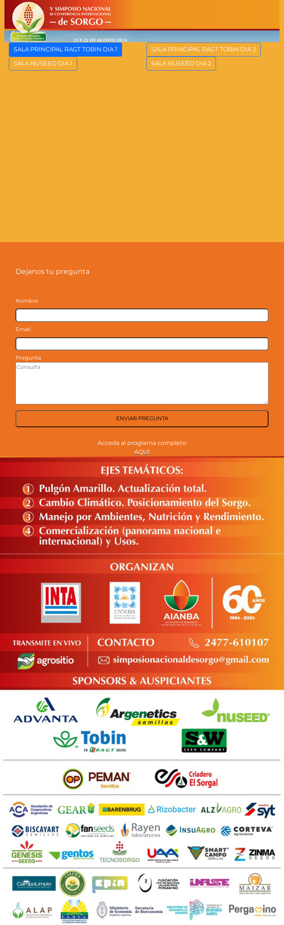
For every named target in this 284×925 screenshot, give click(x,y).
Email (23, 329)
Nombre (27, 300)
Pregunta (28, 357)
